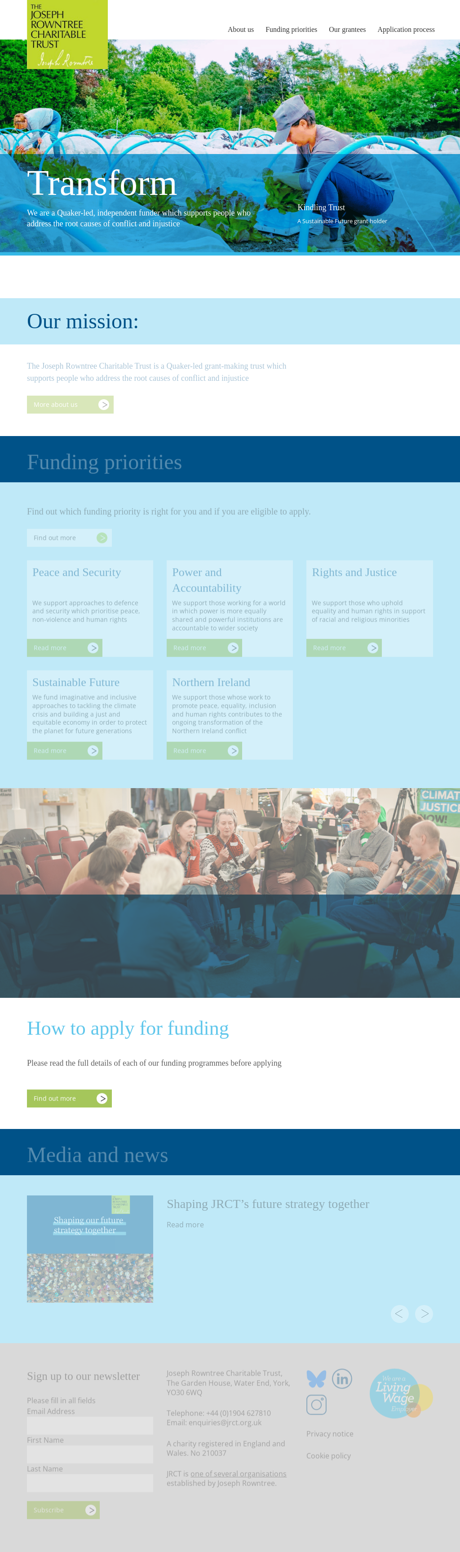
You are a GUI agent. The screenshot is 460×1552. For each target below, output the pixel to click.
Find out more (55, 1099)
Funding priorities (291, 29)
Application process (406, 29)
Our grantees (347, 29)
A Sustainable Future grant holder (342, 221)
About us (241, 29)
